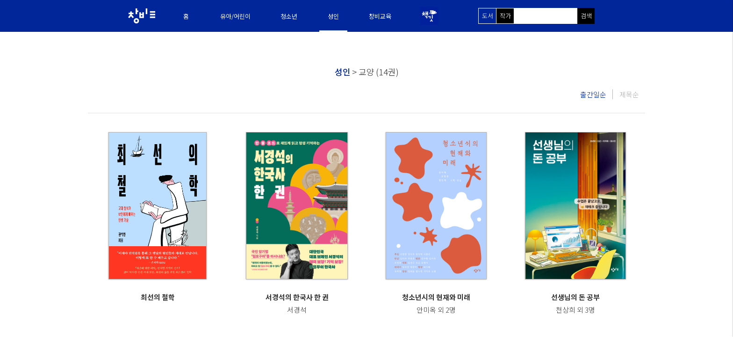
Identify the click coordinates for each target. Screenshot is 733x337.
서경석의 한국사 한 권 (297, 297)
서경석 (297, 310)
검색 (586, 15)
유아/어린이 (235, 16)
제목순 (629, 94)
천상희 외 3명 (575, 310)
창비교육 (380, 16)
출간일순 (593, 94)
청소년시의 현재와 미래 (436, 297)
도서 (487, 15)
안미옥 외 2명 (436, 310)
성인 (333, 16)
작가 (505, 15)
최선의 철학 (158, 297)
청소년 (288, 16)
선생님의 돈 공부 (575, 297)
